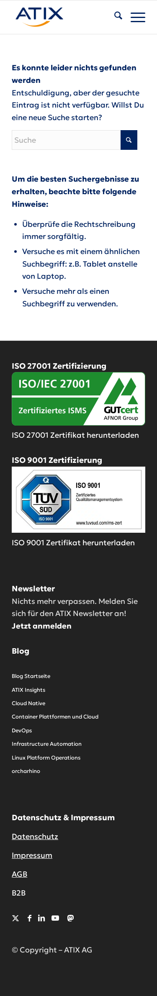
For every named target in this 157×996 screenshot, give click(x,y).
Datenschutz (35, 836)
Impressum (32, 855)
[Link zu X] (15, 918)
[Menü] (133, 17)
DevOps (22, 730)
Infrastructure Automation (47, 743)
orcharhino (26, 771)
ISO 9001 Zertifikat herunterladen (73, 542)
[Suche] (114, 17)
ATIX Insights (28, 689)
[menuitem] (114, 17)
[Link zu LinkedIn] (41, 918)
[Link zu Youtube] (55, 918)
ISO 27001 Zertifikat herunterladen (75, 435)
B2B (19, 893)
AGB (19, 874)
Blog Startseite (31, 676)
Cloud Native (28, 703)
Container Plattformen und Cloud (55, 716)
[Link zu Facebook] (29, 918)
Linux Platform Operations (46, 757)
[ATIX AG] (65, 17)
